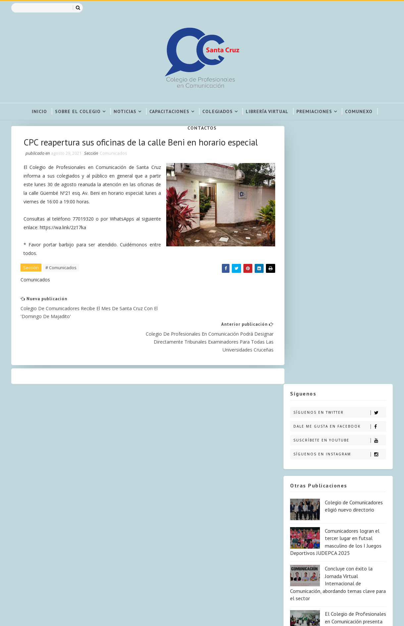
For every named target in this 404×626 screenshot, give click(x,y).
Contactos (202, 128)
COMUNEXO (359, 111)
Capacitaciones (169, 111)
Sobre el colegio (78, 111)
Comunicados (114, 169)
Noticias (125, 111)
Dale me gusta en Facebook (339, 168)
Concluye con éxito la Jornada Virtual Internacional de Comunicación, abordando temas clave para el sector (337, 326)
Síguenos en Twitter (339, 154)
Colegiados (217, 111)
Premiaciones (314, 111)
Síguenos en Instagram (339, 196)
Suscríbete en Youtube (339, 182)
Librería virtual (267, 111)
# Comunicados (61, 284)
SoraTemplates (26, 614)
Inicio (39, 111)
